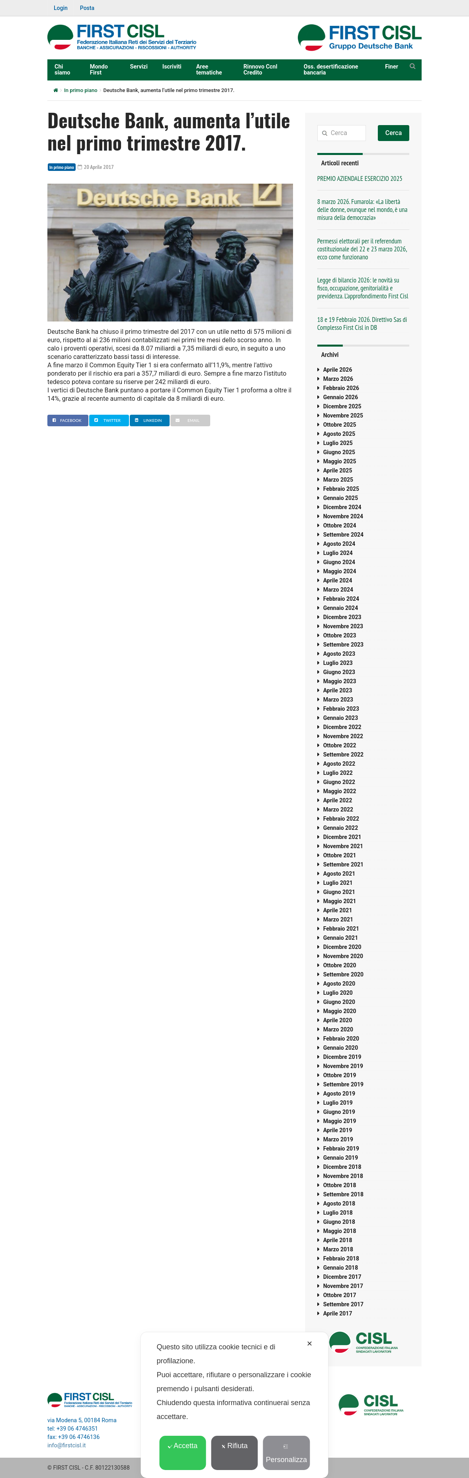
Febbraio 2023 (341, 709)
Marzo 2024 (338, 589)
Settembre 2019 (343, 1084)
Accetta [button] (182, 1446)
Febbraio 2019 (341, 1148)
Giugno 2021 (339, 892)
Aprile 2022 (337, 800)
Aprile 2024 (337, 580)
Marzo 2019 (338, 1139)
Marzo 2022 (338, 809)
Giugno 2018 (339, 1222)
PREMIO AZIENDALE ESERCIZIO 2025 (360, 178)
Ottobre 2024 (339, 525)
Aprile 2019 (337, 1130)
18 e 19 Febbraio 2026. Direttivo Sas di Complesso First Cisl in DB (362, 323)
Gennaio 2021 (340, 938)
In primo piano (81, 90)
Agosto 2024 (339, 544)
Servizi (138, 66)
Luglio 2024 (338, 553)
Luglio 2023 (338, 663)
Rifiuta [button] (234, 1446)
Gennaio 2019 (340, 1158)
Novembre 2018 (343, 1176)
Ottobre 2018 (339, 1185)
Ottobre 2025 (339, 424)
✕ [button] (310, 1344)
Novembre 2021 (343, 846)
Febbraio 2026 (341, 388)
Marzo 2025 (338, 479)
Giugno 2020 (339, 1002)
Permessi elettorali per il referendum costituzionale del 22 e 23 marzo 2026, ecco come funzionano (362, 249)
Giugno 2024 (339, 562)
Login (61, 8)
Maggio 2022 (339, 791)
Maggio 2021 (339, 901)
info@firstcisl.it (66, 1445)
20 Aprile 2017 (96, 167)
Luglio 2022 (338, 773)
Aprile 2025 (337, 470)
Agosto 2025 (339, 434)
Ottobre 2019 (339, 1075)
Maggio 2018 (339, 1231)
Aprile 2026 (337, 370)
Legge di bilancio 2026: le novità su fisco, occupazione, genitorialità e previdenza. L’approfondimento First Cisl (362, 288)
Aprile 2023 (337, 690)
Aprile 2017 (337, 1313)
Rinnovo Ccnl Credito (260, 69)
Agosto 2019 (339, 1093)
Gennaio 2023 (340, 718)
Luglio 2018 (338, 1212)
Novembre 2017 (343, 1286)
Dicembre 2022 (342, 727)
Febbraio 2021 (341, 928)
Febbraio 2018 (341, 1258)
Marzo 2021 (338, 919)
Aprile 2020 (337, 1020)
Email (186, 420)
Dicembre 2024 (342, 507)
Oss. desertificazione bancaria (331, 69)
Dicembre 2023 (342, 617)
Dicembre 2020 (342, 947)
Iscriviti (172, 66)
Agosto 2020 (339, 983)
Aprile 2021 (337, 910)
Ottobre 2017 (339, 1295)
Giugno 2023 (339, 672)
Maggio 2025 (339, 461)
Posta (87, 8)
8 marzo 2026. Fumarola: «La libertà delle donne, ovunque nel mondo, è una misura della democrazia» (362, 209)
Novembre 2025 (343, 415)
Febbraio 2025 (341, 489)
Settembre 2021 (343, 864)
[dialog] (234, 1405)
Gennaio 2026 (340, 397)
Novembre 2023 (343, 626)
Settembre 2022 (343, 754)
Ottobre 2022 (339, 745)
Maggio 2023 (339, 681)
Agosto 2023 (339, 654)
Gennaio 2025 (340, 498)
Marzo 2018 (338, 1249)
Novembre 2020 (343, 956)
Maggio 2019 (339, 1121)
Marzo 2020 (338, 1029)
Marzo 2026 (338, 379)
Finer (391, 66)
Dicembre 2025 (342, 406)
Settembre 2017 (343, 1304)
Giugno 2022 (339, 782)
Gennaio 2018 (340, 1267)
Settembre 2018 (343, 1194)
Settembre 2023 (343, 644)
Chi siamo (62, 69)
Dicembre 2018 (342, 1167)
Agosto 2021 (339, 873)
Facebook (66, 420)
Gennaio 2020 (340, 1048)
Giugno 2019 (339, 1112)
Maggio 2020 (339, 1011)
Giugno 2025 (339, 452)
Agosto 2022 (339, 764)
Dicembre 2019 (342, 1057)
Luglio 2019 (338, 1103)
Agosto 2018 (339, 1203)
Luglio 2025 (338, 443)
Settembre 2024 (343, 534)
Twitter (106, 420)
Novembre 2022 (343, 736)
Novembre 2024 (343, 516)
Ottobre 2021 (339, 855)
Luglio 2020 (338, 993)
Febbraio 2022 (341, 818)
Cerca (393, 133)
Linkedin (147, 420)
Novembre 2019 (343, 1066)
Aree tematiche (209, 69)
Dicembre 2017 (342, 1277)
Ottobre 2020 (339, 965)
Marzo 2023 (338, 699)
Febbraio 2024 (341, 599)
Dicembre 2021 (342, 837)
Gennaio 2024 (340, 608)
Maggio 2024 (339, 571)
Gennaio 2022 (340, 828)
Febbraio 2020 (341, 1038)
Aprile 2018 (337, 1240)
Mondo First (99, 69)
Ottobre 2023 (339, 635)
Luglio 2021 (338, 883)
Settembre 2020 (343, 974)
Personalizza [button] (286, 1454)
